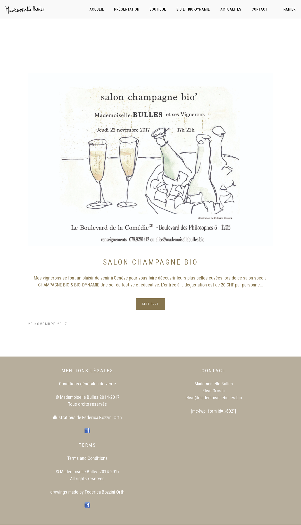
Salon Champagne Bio (150, 262)
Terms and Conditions (87, 458)
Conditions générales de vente (87, 383)
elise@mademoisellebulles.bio (214, 397)
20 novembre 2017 (47, 324)
